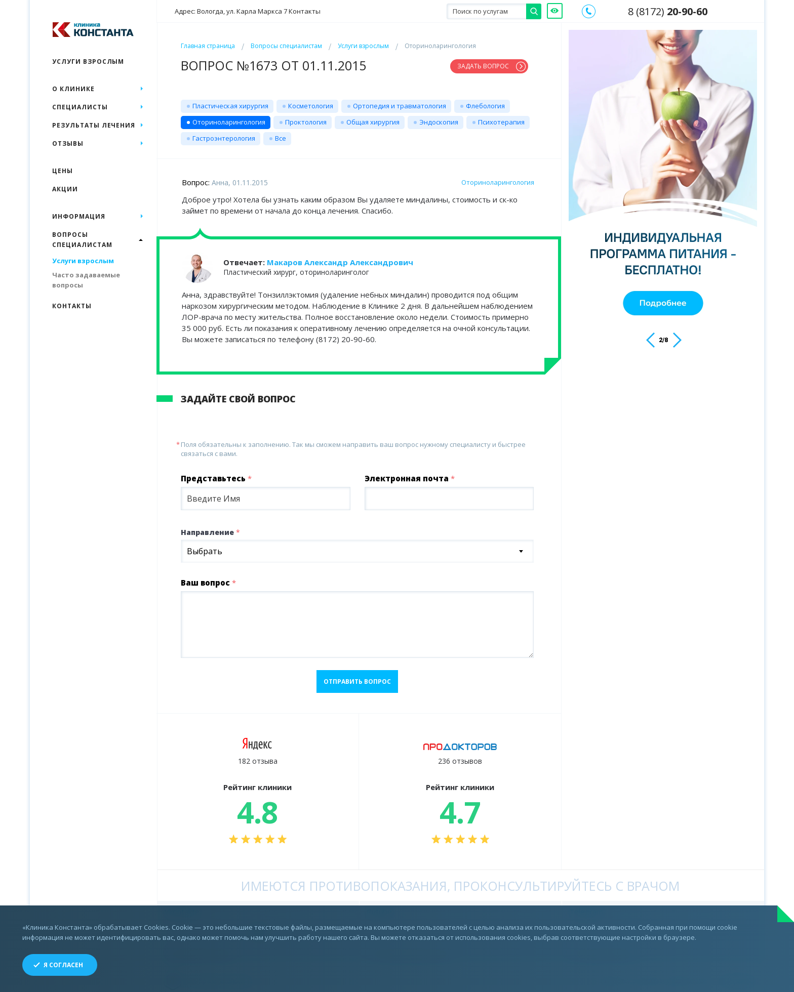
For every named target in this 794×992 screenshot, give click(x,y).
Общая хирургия (373, 117)
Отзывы (68, 143)
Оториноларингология (228, 117)
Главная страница (208, 46)
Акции (65, 189)
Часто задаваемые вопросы (86, 280)
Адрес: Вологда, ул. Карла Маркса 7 (248, 11)
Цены (62, 171)
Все (280, 134)
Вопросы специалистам (286, 46)
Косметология (310, 101)
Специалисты (80, 107)
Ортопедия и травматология (399, 101)
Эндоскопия (438, 117)
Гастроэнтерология (223, 134)
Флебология (485, 101)
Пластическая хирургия (230, 101)
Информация (78, 216)
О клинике (73, 89)
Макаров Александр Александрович (340, 258)
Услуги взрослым (363, 46)
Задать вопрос (483, 66)
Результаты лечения (93, 125)
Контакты (72, 306)
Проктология (306, 117)
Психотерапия (501, 117)
